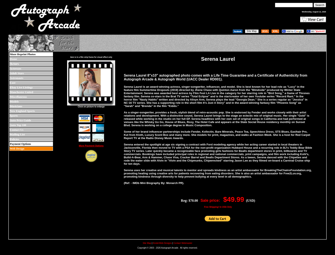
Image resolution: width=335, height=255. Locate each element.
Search (319, 5)
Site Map (147, 243)
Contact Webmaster (182, 243)
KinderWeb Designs (162, 243)
